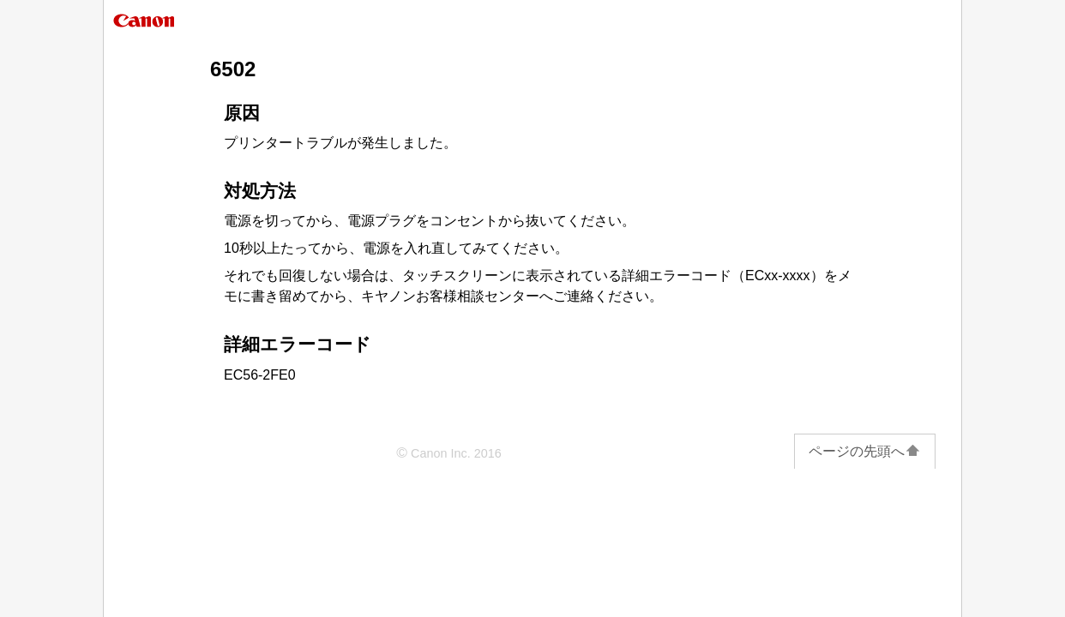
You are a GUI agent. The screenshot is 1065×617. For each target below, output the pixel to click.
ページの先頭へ (865, 451)
